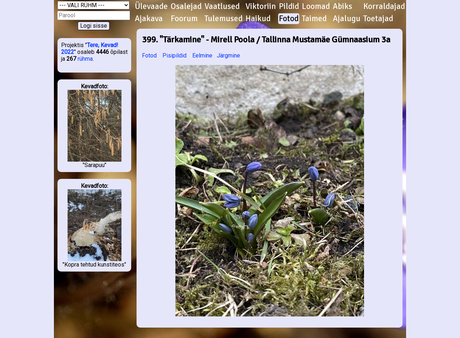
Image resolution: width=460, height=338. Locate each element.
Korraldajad (384, 6)
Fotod (289, 19)
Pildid (289, 6)
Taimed (314, 19)
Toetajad (378, 19)
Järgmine (228, 55)
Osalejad (186, 6)
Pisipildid (174, 55)
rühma (85, 58)
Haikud (258, 19)
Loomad (316, 6)
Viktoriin (260, 6)
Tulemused (223, 19)
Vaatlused (222, 6)
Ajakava (149, 19)
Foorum (184, 19)
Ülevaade (151, 6)
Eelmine (202, 55)
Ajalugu (346, 19)
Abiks (342, 6)
